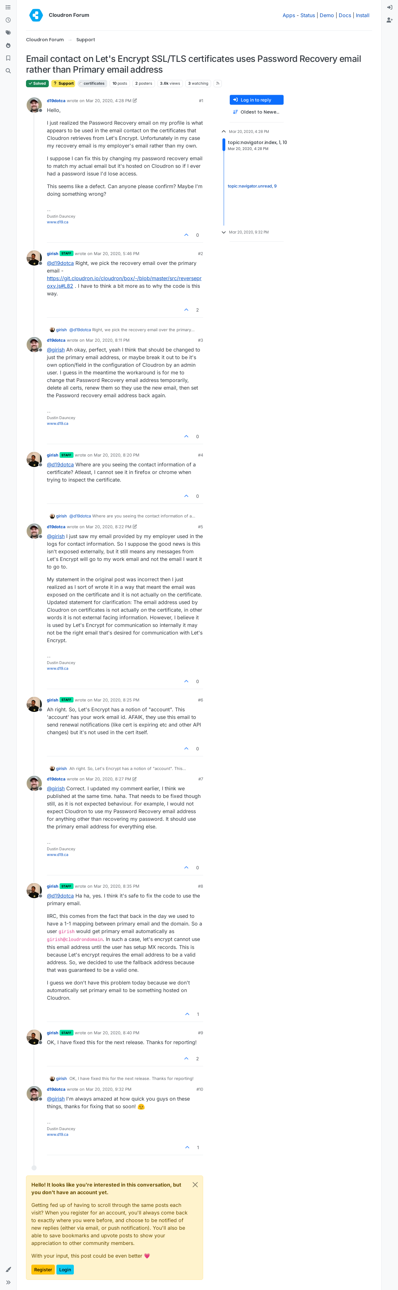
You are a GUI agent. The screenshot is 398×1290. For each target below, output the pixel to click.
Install (362, 15)
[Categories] (8, 8)
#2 (200, 253)
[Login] (389, 8)
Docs (345, 15)
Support (63, 83)
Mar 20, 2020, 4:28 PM (109, 100)
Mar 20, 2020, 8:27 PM (108, 778)
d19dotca (56, 100)
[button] (8, 1270)
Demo (327, 15)
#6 (200, 699)
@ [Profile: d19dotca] (60, 263)
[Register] (389, 20)
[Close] (195, 1185)
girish (52, 253)
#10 (199, 1089)
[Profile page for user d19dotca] (34, 105)
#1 (201, 100)
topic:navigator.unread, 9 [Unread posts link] (252, 185)
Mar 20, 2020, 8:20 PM (116, 454)
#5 (200, 526)
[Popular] (8, 46)
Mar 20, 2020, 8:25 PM (116, 699)
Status (307, 15)
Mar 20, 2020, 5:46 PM (116, 253)
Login (65, 1269)
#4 (200, 454)
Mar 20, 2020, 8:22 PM (109, 526)
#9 (200, 1032)
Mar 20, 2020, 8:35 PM (116, 886)
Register (43, 1269)
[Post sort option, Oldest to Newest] (257, 112)
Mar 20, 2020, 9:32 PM (109, 1089)
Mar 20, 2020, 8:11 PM (108, 340)
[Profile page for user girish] (34, 258)
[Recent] (8, 20)
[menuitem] (389, 8)
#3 (200, 340)
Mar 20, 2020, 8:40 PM (116, 1032)
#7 (200, 778)
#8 (200, 886)
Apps (289, 15)
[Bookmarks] (8, 58)
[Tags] (8, 33)
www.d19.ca (57, 222)
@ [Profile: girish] (56, 349)
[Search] (8, 71)
